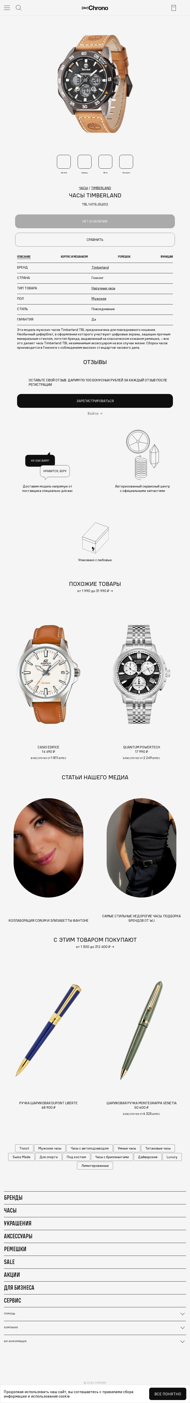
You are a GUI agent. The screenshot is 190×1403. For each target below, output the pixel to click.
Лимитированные (95, 1165)
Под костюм (76, 1157)
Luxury (172, 1157)
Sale (9, 1261)
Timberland (100, 267)
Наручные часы (103, 288)
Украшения (17, 1223)
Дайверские (148, 1157)
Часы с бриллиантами (112, 1157)
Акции (12, 1274)
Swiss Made (21, 1157)
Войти (93, 413)
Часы (10, 1210)
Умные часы (127, 1148)
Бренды (13, 1197)
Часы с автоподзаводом (90, 1148)
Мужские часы (49, 1148)
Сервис (12, 1300)
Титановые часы (158, 1148)
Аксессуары (18, 1236)
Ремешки (15, 1249)
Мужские (99, 298)
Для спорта (49, 1157)
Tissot (24, 1148)
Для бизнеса (19, 1287)
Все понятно (167, 1393)
